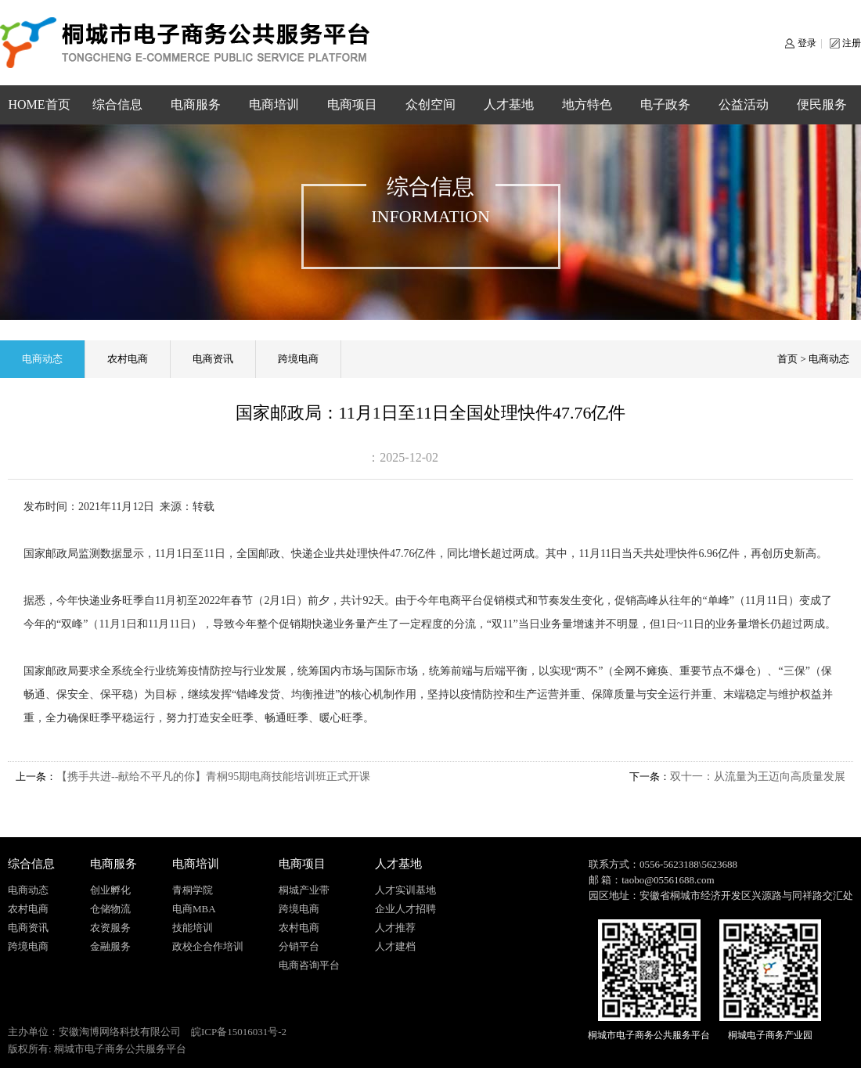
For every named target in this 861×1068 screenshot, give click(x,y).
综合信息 (117, 104)
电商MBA (194, 909)
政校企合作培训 (207, 946)
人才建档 (395, 946)
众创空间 (430, 104)
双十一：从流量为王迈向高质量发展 (757, 776)
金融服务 (110, 946)
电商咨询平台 (309, 965)
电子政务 (665, 104)
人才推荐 (395, 927)
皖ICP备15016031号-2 (238, 1031)
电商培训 (274, 104)
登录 (807, 43)
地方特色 (587, 104)
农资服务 (110, 927)
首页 (787, 359)
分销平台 (299, 946)
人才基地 (509, 104)
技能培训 (192, 927)
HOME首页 (39, 104)
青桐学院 (192, 890)
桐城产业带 (304, 890)
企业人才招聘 (405, 909)
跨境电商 (298, 359)
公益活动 (744, 104)
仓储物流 (110, 909)
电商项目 (352, 104)
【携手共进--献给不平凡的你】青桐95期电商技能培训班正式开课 (213, 776)
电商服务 (196, 104)
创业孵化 (110, 890)
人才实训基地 (405, 890)
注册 (851, 43)
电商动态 (42, 359)
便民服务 (822, 104)
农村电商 (127, 359)
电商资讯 (213, 359)
